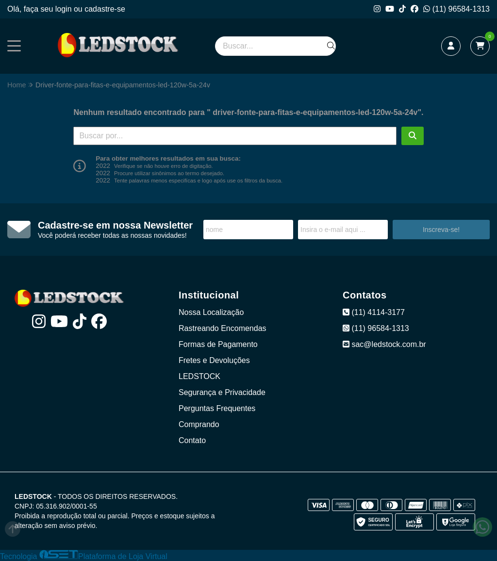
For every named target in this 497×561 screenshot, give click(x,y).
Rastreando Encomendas (222, 328)
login (64, 9)
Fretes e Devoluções (214, 360)
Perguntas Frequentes (217, 408)
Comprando (199, 424)
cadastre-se (104, 9)
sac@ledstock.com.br (384, 344)
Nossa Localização (211, 312)
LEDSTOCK (199, 376)
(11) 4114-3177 (374, 312)
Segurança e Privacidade (222, 392)
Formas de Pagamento (218, 344)
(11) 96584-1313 (456, 9)
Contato (192, 440)
